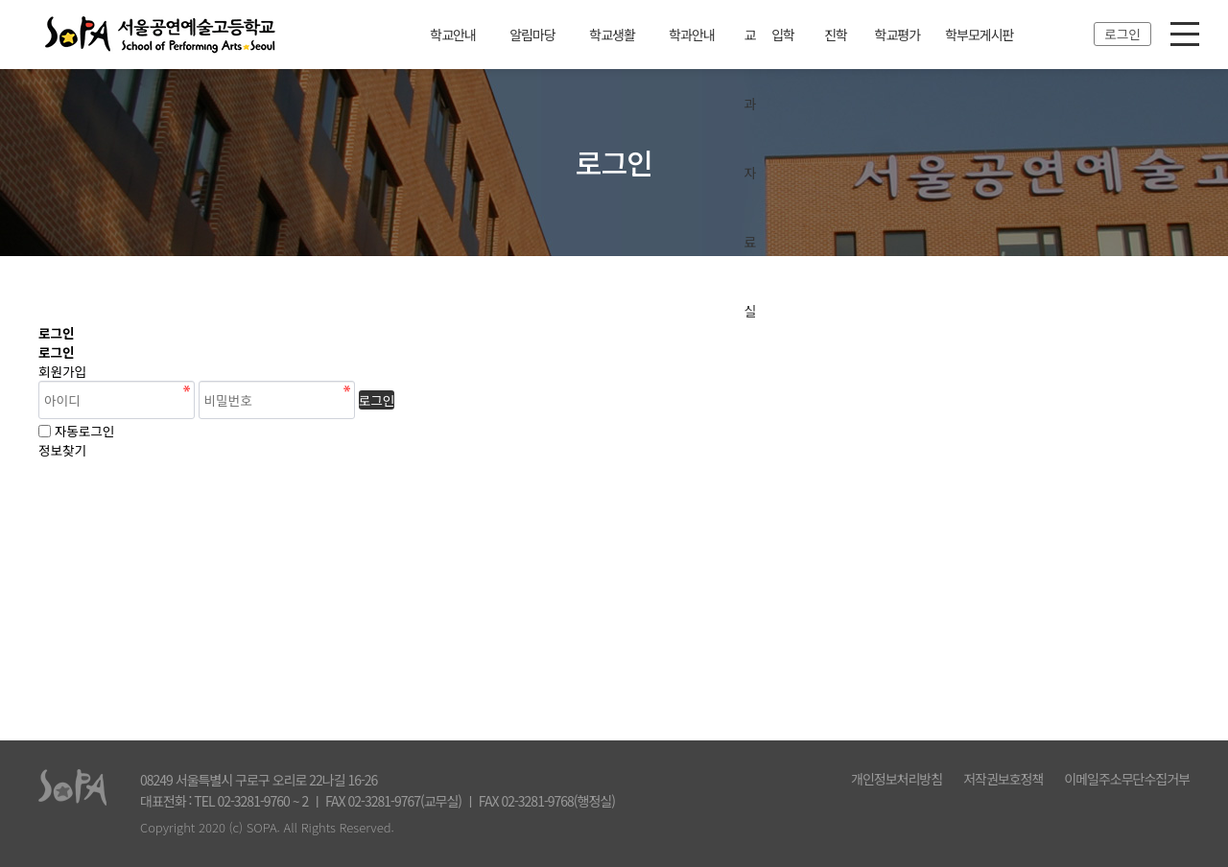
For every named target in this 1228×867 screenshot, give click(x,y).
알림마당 (532, 34)
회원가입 (62, 371)
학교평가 (898, 34)
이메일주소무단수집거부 (1127, 778)
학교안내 (453, 34)
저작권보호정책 (1003, 778)
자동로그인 (85, 430)
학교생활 (612, 34)
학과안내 (692, 34)
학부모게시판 (979, 34)
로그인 (1122, 33)
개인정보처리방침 (896, 778)
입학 (782, 34)
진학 (835, 34)
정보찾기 (62, 449)
